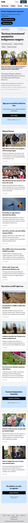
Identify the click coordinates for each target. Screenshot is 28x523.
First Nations (5, 29)
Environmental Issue (7, 44)
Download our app (7, 23)
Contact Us (22, 515)
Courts (20, 6)
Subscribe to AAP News (8, 19)
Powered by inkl (14, 519)
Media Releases (14, 517)
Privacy (8, 515)
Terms (4, 515)
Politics (13, 6)
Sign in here (18, 119)
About (17, 515)
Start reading (14, 115)
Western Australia (11, 47)
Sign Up (23, 2)
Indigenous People (18, 44)
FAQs (13, 515)
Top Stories (4, 6)
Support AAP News (14, 492)
